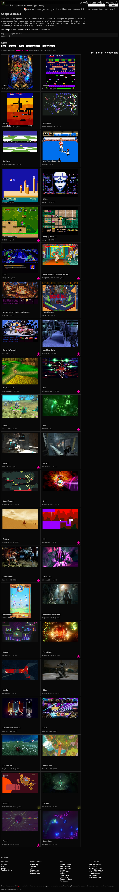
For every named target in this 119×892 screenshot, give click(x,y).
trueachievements (95, 868)
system (19, 5)
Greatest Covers (65, 866)
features (103, 9)
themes (66, 9)
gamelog (39, 5)
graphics (56, 9)
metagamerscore (95, 872)
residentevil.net (94, 874)
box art (99, 52)
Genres (62, 870)
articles (9, 5)
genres (45, 9)
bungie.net (93, 875)
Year (32, 868)
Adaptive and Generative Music (18, 30)
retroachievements (96, 870)
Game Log (34, 865)
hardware (92, 9)
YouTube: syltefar (95, 865)
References (34, 872)
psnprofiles (93, 866)
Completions (35, 874)
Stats (3, 866)
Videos (3, 868)
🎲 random (30, 9)
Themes (62, 874)
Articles (4, 865)
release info (79, 9)
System (33, 866)
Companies (34, 870)
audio (113, 9)
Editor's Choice (65, 865)
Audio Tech (64, 877)
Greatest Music (65, 868)
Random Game (6, 870)
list (92, 52)
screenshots (111, 52)
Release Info (64, 875)
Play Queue (64, 881)
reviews (28, 5)
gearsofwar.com (95, 877)
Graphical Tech (65, 872)
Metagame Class (66, 879)
